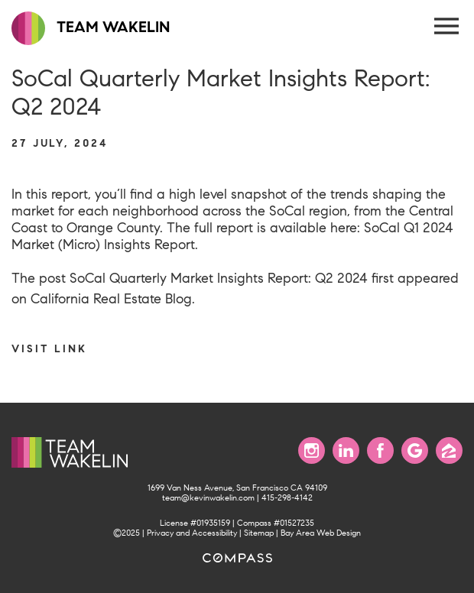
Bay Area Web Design (321, 533)
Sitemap (259, 533)
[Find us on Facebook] (380, 450)
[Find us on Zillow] (449, 450)
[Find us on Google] (414, 450)
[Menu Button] (447, 26)
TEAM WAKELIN (90, 28)
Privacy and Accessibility (192, 533)
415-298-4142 (287, 498)
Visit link (49, 348)
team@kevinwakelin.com (208, 498)
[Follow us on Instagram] (311, 450)
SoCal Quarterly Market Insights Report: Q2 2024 (219, 278)
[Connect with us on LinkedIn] (346, 450)
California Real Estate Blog (111, 298)
